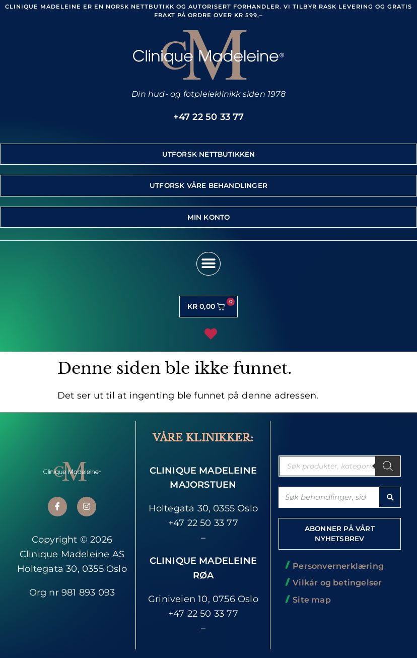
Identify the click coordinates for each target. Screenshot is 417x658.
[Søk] (387, 466)
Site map (312, 600)
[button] (208, 264)
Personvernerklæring (338, 566)
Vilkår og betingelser (337, 582)
